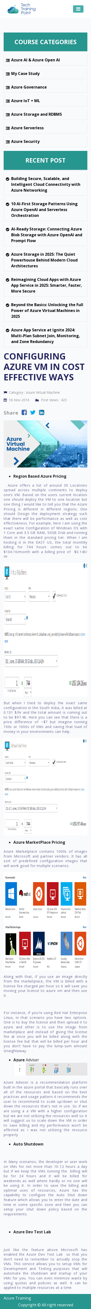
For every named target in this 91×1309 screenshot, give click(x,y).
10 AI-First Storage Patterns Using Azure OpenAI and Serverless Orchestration (44, 209)
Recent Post (45, 160)
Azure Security (25, 141)
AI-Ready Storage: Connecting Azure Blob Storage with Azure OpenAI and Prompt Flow (46, 234)
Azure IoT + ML (25, 100)
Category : (32, 392)
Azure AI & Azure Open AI (35, 60)
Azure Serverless (27, 128)
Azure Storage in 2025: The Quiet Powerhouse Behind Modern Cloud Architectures (44, 260)
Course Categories (46, 42)
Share (11, 412)
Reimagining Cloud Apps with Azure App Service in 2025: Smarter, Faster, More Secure (46, 285)
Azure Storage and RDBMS (36, 114)
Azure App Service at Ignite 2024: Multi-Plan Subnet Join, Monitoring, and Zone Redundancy (45, 335)
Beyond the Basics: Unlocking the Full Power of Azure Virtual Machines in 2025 (47, 310)
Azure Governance (29, 87)
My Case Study (25, 73)
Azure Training (17, 1298)
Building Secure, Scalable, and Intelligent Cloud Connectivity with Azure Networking (45, 184)
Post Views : (51, 400)
